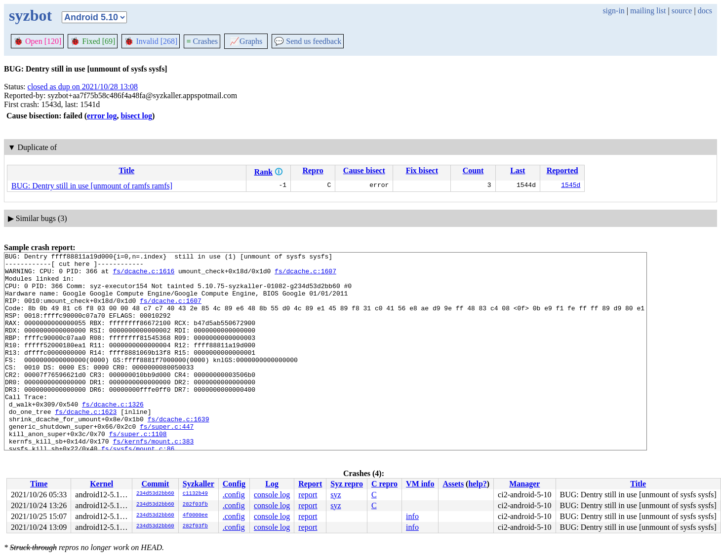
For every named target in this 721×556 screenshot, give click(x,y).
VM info (420, 484)
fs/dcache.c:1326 (113, 435)
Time (38, 484)
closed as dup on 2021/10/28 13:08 (83, 86)
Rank (263, 172)
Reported (562, 170)
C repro (384, 484)
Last (517, 170)
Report (310, 484)
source (682, 10)
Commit (155, 484)
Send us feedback (307, 41)
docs (705, 10)
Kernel (101, 484)
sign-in (613, 10)
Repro (312, 170)
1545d (570, 186)
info (412, 516)
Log (272, 484)
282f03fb (195, 504)
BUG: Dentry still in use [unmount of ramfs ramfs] (91, 186)
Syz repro (346, 484)
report (307, 494)
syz (335, 494)
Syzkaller (198, 484)
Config (234, 484)
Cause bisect (364, 170)
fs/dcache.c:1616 (143, 275)
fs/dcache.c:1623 (86, 444)
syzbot (30, 15)
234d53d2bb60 (155, 493)
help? (477, 484)
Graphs (246, 41)
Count (473, 170)
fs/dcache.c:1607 (305, 275)
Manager (524, 484)
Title (126, 170)
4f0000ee (195, 515)
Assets (453, 484)
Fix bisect (422, 170)
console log (272, 494)
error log (102, 115)
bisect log (136, 115)
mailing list (648, 10)
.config (234, 494)
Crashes (202, 41)
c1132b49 (195, 493)
